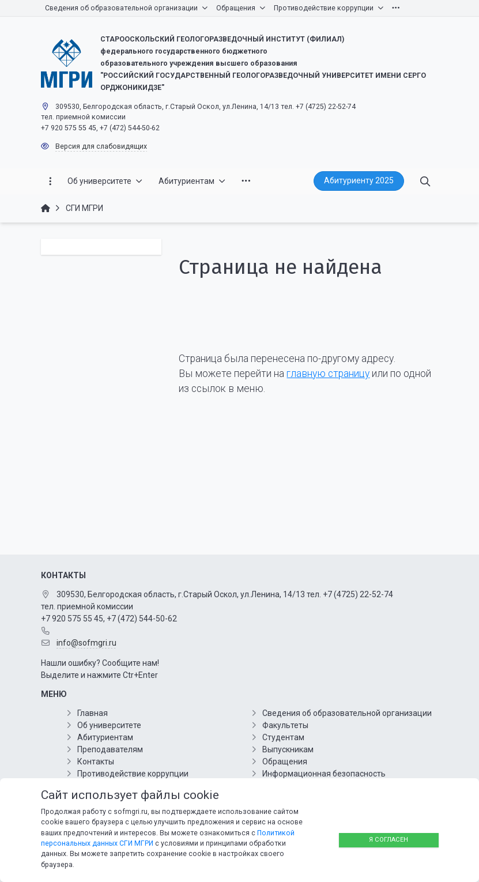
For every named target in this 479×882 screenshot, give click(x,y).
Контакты (95, 761)
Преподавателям (110, 749)
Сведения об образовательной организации (347, 713)
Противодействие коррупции (132, 773)
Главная (92, 713)
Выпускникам (288, 749)
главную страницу (327, 373)
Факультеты (285, 725)
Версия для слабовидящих (101, 146)
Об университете (109, 725)
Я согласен (388, 839)
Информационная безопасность (324, 773)
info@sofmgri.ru (86, 642)
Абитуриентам (105, 737)
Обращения (284, 761)
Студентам (283, 737)
